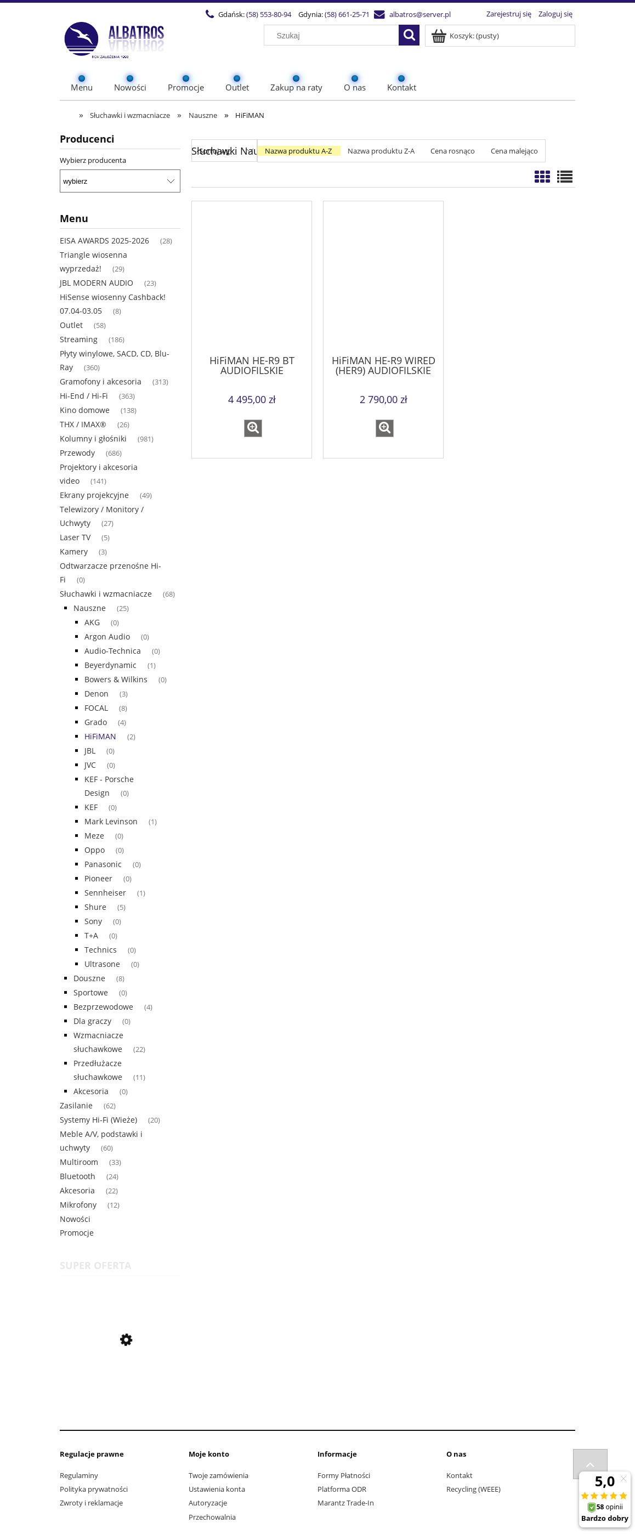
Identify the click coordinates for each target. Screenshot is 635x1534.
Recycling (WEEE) (473, 1489)
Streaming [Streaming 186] (79, 339)
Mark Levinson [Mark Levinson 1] (111, 821)
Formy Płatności (344, 1475)
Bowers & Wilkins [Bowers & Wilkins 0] (116, 679)
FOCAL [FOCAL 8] (96, 708)
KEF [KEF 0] (91, 807)
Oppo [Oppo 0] (94, 850)
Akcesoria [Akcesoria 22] (77, 1190)
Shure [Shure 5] (95, 907)
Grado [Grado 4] (95, 722)
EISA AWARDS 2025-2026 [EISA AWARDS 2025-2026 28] (104, 240)
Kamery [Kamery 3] (74, 551)
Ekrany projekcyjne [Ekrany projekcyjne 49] (94, 495)
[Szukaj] (409, 35)
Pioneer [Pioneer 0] (98, 878)
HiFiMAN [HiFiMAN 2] (100, 736)
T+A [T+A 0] (91, 935)
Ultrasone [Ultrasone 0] (102, 964)
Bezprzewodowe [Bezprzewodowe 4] (103, 1006)
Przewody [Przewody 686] (77, 453)
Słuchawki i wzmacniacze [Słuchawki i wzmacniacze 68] (106, 593)
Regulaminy (79, 1475)
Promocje (77, 1232)
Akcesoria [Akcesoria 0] (91, 1091)
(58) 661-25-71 (347, 14)
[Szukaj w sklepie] (334, 36)
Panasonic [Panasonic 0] (103, 864)
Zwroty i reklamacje (91, 1503)
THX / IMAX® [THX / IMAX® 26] (83, 424)
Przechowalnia (212, 1517)
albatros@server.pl (420, 14)
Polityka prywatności (94, 1489)
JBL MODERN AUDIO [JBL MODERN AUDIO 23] (96, 283)
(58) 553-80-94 (268, 14)
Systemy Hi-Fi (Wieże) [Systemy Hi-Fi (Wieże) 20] (98, 1119)
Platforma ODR (342, 1489)
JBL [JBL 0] (89, 750)
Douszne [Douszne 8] (89, 978)
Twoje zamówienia (218, 1475)
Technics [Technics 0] (100, 949)
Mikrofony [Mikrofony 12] (78, 1204)
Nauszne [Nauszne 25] (89, 608)
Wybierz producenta (93, 160)
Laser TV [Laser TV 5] (75, 537)
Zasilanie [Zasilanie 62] (76, 1105)
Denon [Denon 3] (96, 693)
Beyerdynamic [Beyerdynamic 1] (110, 665)
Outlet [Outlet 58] (71, 325)
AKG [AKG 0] (92, 622)
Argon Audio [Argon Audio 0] (107, 636)
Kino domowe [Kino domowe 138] (85, 410)
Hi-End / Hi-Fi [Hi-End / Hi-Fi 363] (84, 395)
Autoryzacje (208, 1503)
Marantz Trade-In (346, 1503)
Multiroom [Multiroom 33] (79, 1162)
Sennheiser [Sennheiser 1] (105, 892)
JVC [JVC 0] (90, 765)
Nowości (75, 1219)
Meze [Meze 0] (94, 835)
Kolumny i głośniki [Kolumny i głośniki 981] (93, 438)
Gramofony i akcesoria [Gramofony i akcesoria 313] (100, 381)
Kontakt (459, 1475)
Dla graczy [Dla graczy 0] (92, 1021)
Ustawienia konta (217, 1489)
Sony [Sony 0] (93, 921)
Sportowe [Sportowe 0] (90, 992)
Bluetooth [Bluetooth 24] (77, 1176)
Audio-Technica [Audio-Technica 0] (112, 651)
